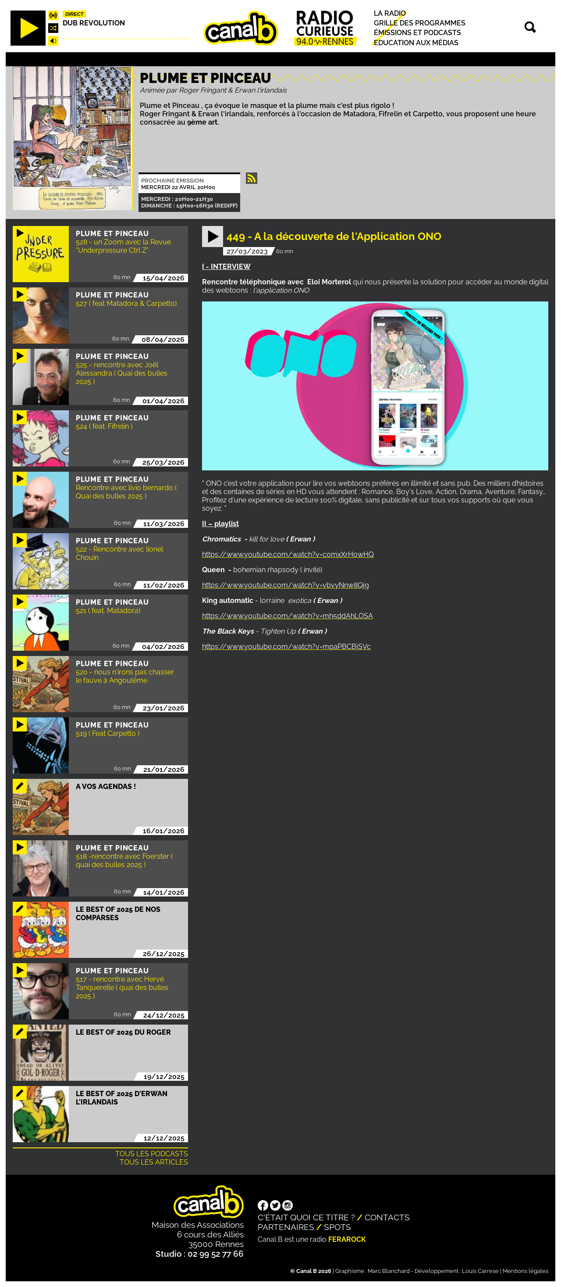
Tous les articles (154, 1162)
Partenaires (286, 1227)
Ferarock (347, 1239)
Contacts (387, 1217)
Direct (74, 14)
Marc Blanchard (389, 1271)
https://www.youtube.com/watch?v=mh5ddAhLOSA (287, 616)
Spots (337, 1227)
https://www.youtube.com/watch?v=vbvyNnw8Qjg (285, 585)
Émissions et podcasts (417, 33)
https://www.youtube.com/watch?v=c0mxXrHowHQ (288, 554)
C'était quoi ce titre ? (306, 1217)
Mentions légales (525, 1271)
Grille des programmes (419, 23)
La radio (390, 13)
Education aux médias (416, 43)
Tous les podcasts (151, 1154)
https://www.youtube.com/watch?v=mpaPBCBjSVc (286, 646)
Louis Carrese (480, 1271)
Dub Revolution (94, 23)
